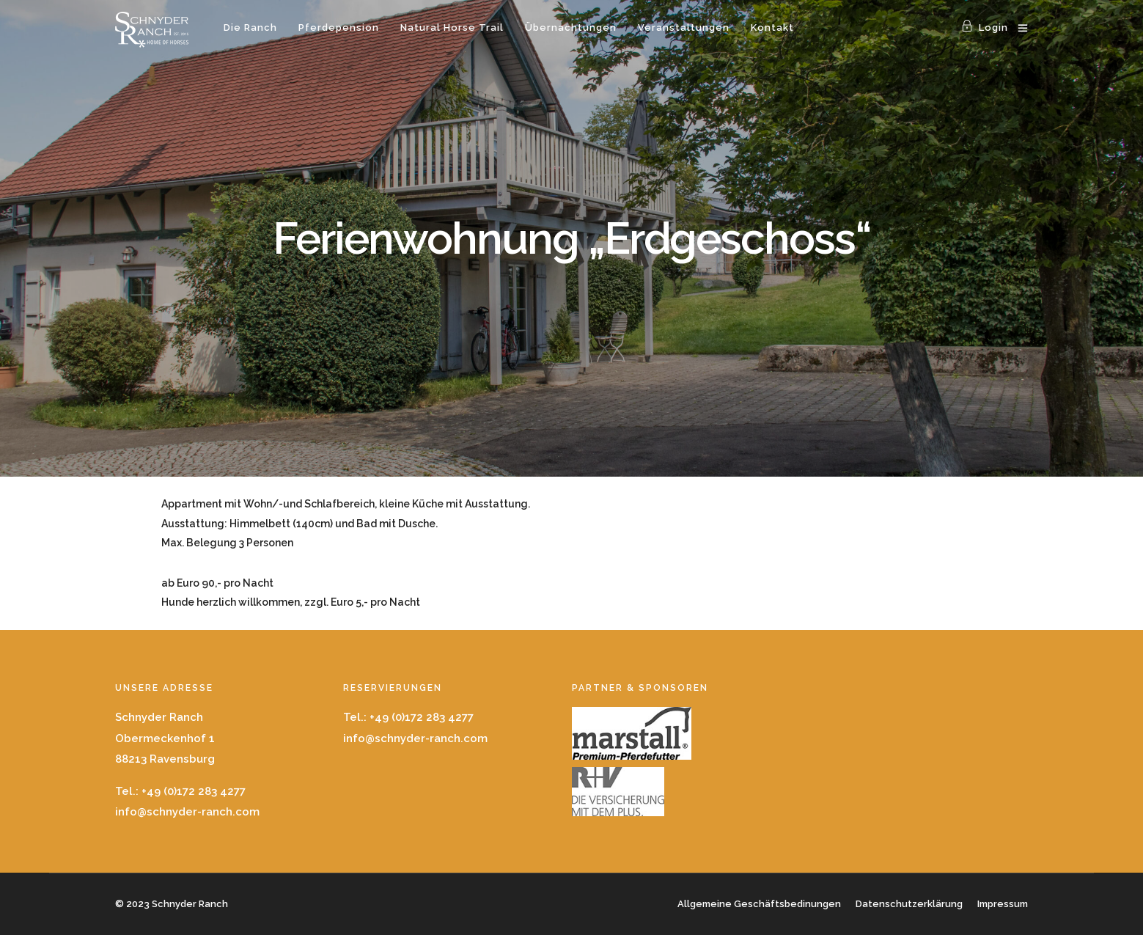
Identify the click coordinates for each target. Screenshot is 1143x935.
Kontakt (772, 27)
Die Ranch (250, 27)
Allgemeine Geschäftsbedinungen (759, 903)
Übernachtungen (571, 27)
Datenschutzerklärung (909, 903)
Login (984, 27)
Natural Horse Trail (452, 27)
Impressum (1002, 903)
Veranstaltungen (683, 27)
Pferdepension (338, 27)
